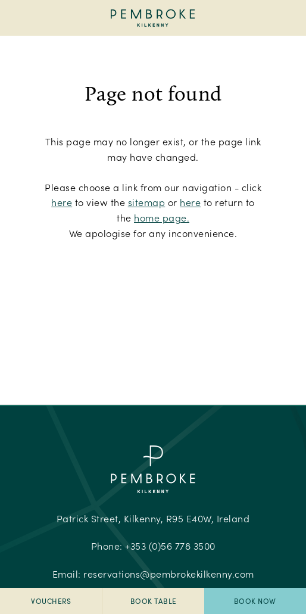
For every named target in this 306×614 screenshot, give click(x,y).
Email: (153, 574)
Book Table (153, 601)
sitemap (147, 202)
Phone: (153, 546)
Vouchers (51, 601)
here (61, 202)
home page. (161, 217)
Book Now (255, 601)
